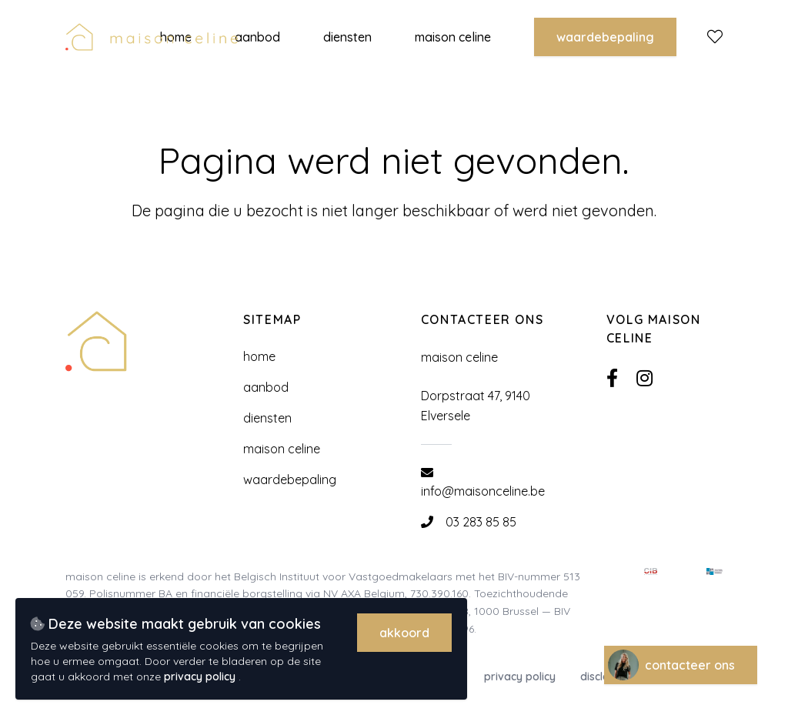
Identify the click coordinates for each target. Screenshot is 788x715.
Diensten (267, 418)
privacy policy (201, 676)
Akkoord (404, 632)
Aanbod (266, 387)
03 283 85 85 (481, 522)
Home (259, 356)
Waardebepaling (605, 37)
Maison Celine (281, 448)
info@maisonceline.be (483, 491)
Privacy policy (520, 676)
